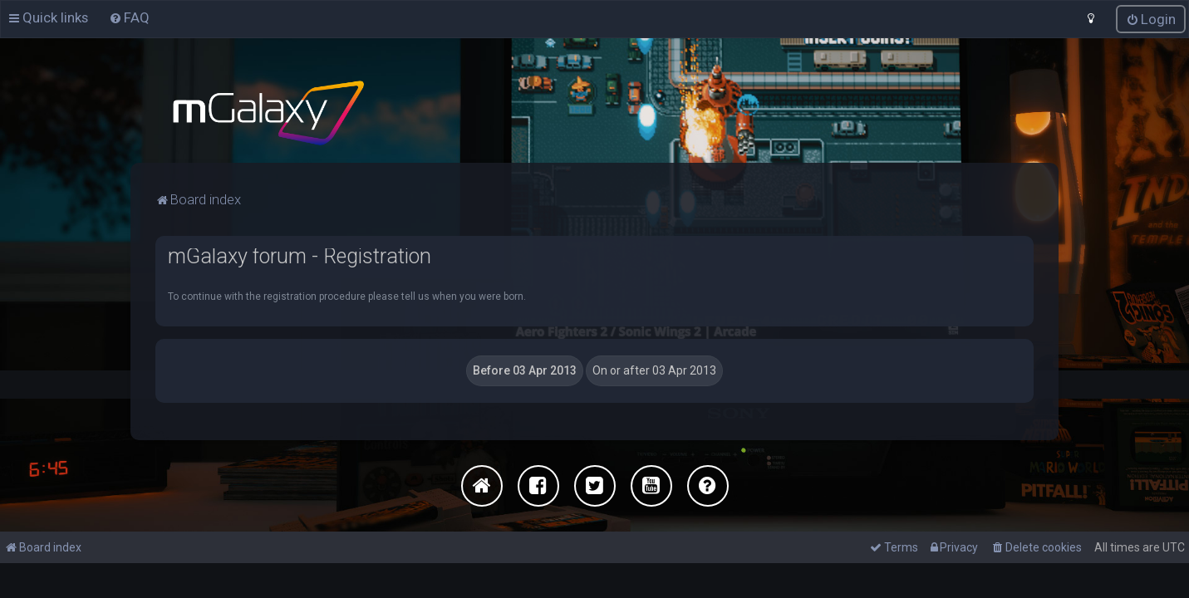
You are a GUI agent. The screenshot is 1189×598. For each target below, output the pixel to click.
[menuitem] (129, 17)
